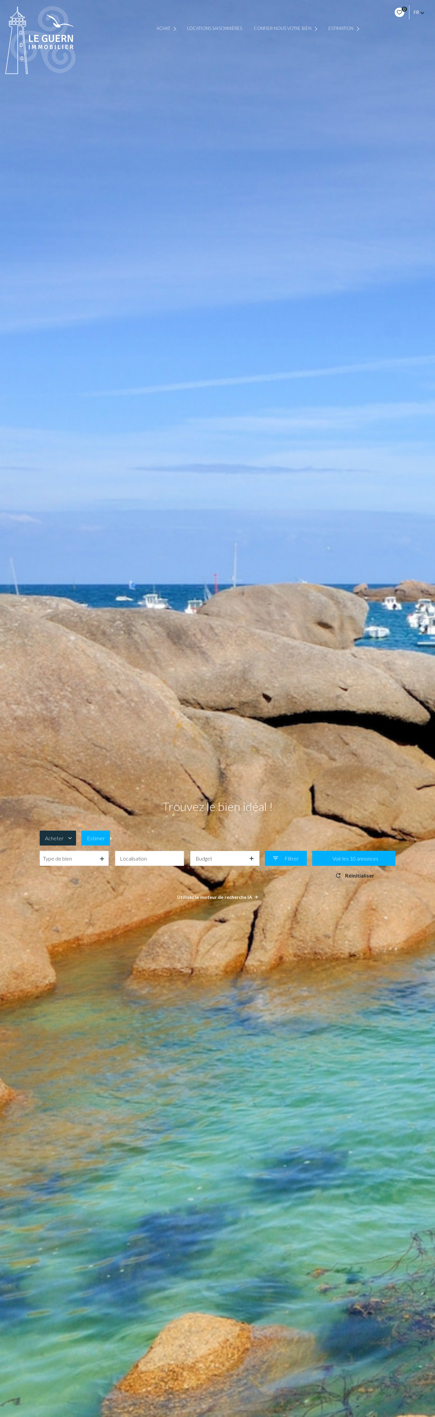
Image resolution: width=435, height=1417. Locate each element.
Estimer (96, 838)
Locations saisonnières (214, 28)
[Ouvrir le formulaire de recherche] (286, 858)
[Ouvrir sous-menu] (176, 28)
